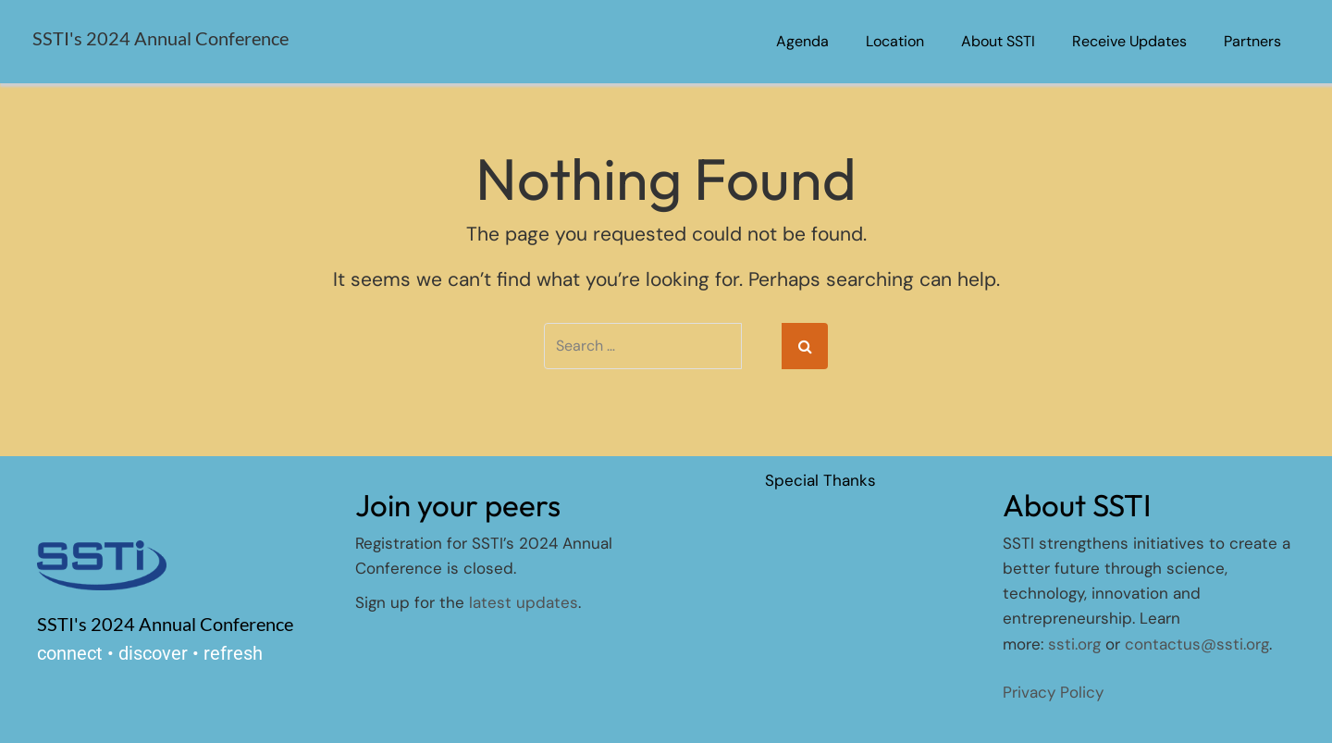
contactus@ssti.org (1197, 644)
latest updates (523, 602)
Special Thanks (820, 480)
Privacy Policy (1053, 692)
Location (895, 41)
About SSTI (998, 41)
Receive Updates (1129, 41)
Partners (1252, 41)
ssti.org (1074, 644)
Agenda (802, 41)
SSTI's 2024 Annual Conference (160, 38)
